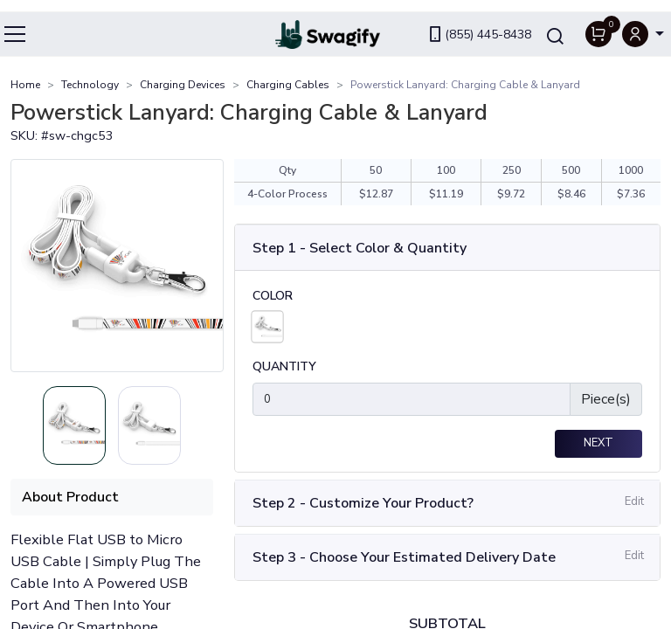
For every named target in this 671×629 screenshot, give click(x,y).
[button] (643, 22)
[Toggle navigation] (15, 22)
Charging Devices (182, 85)
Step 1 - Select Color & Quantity (359, 249)
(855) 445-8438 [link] (478, 22)
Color (272, 297)
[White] (267, 328)
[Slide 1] (149, 426)
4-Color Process (287, 195)
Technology (90, 85)
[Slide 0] (74, 426)
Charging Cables (287, 85)
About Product (70, 498)
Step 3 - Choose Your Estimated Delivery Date (404, 559)
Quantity (284, 369)
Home (25, 85)
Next (598, 445)
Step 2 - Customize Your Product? (363, 505)
